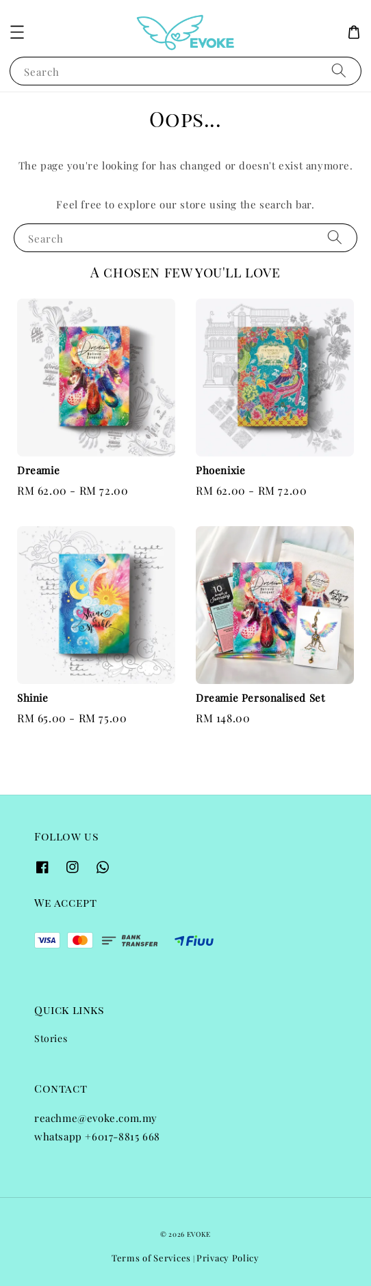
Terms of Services (151, 1257)
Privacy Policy (227, 1257)
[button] (17, 32)
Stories (50, 1038)
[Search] (339, 70)
